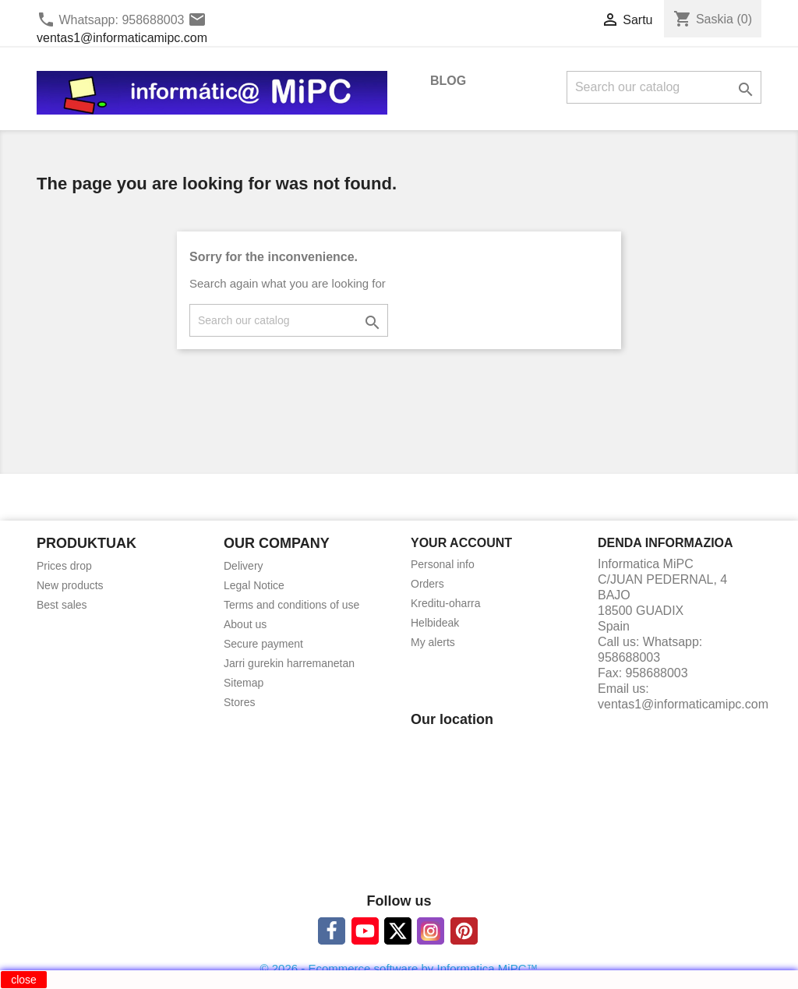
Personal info (443, 564)
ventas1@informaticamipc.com (122, 37)
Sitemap (243, 682)
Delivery (243, 566)
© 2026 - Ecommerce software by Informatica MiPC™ (399, 968)
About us (245, 624)
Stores (239, 702)
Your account (461, 542)
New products (70, 585)
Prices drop (64, 566)
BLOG (448, 80)
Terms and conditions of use (291, 605)
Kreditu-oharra (446, 603)
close (24, 979)
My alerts (433, 642)
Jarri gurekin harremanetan (289, 663)
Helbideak (435, 622)
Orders (427, 584)
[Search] (664, 87)
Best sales (62, 605)
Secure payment (263, 644)
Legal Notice (254, 585)
